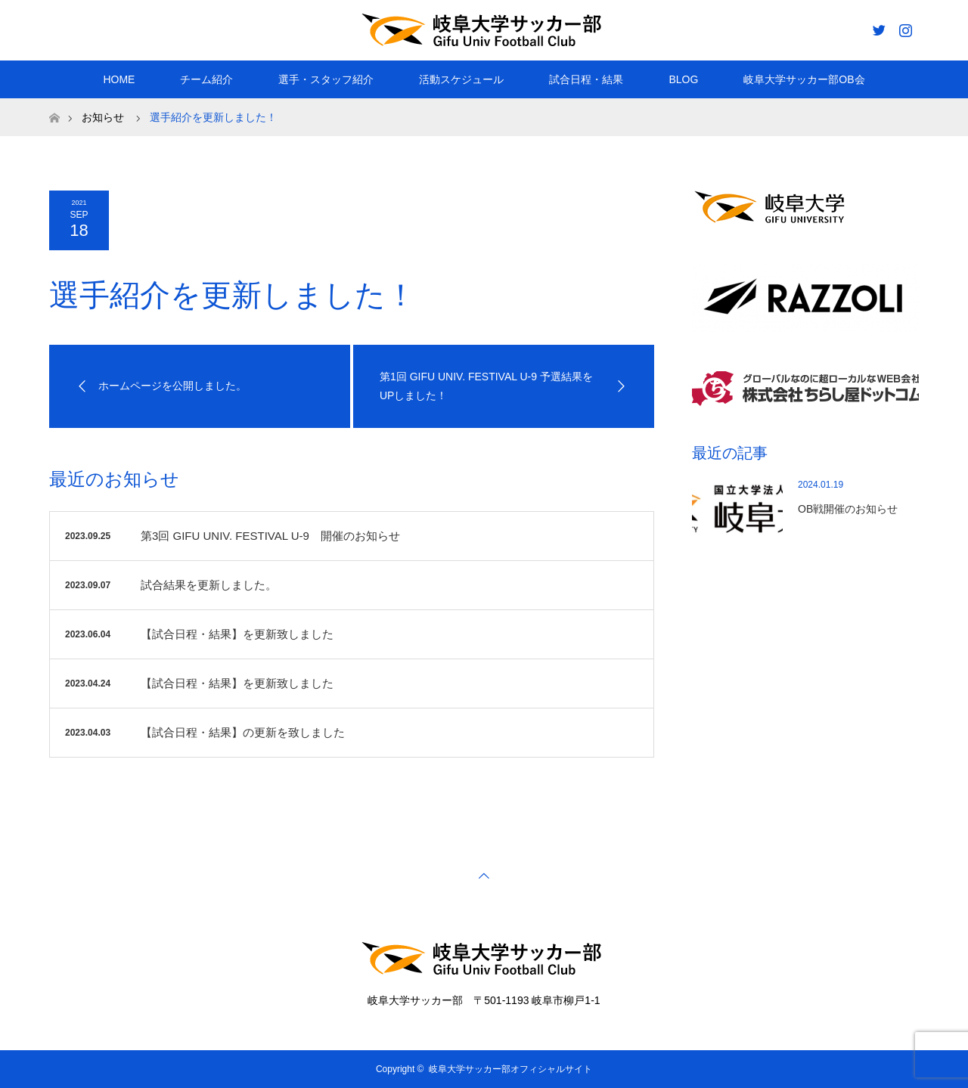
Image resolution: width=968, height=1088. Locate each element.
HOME (119, 79)
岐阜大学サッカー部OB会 (803, 79)
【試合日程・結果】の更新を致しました (243, 732)
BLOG (683, 79)
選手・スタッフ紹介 (326, 79)
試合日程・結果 (586, 79)
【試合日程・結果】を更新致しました (237, 634)
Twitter (877, 27)
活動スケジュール (461, 79)
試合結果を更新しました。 (209, 584)
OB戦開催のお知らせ (848, 509)
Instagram (903, 27)
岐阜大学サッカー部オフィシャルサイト (510, 1069)
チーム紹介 (206, 79)
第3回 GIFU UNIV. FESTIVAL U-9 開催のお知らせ (270, 535)
